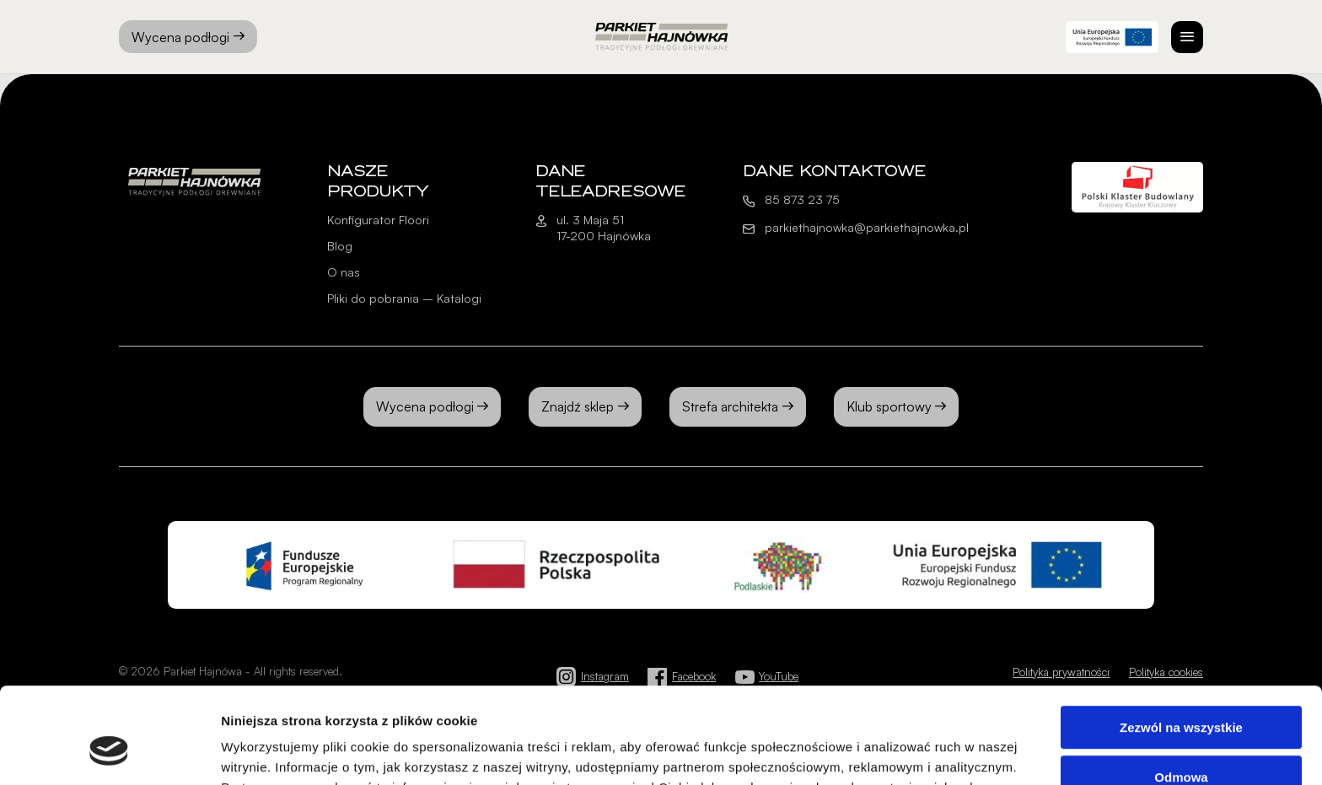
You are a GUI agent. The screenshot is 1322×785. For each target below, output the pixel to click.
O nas (343, 272)
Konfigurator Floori (378, 219)
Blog (339, 246)
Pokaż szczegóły (271, 752)
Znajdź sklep (577, 406)
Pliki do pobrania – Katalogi (404, 298)
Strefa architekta (730, 406)
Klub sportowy (889, 406)
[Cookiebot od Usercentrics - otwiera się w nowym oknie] (109, 752)
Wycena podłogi (188, 37)
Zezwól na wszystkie (1181, 645)
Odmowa (1180, 694)
